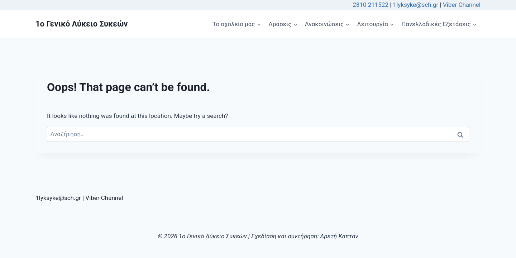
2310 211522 (370, 4)
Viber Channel (462, 4)
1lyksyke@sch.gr (416, 4)
